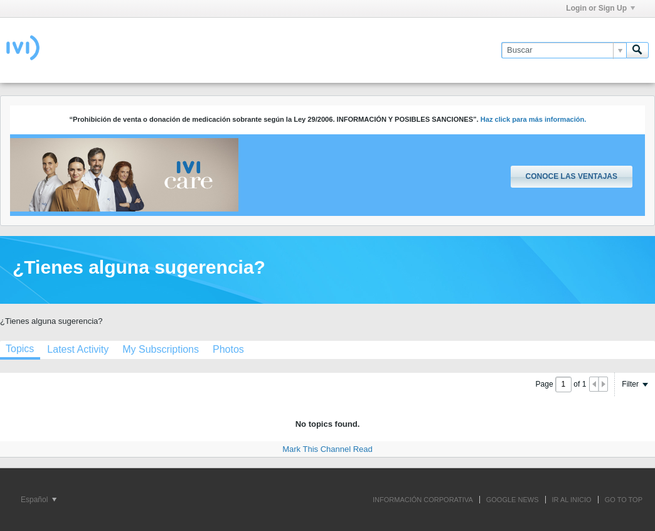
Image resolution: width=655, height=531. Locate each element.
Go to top (623, 499)
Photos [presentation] (228, 349)
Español (38, 499)
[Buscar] (563, 50)
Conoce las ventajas (571, 176)
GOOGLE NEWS (512, 499)
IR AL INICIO (572, 499)
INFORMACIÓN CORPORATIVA (423, 499)
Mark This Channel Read (327, 449)
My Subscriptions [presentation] (160, 349)
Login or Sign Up (600, 8)
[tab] (77, 349)
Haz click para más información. (534, 119)
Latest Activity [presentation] (78, 349)
